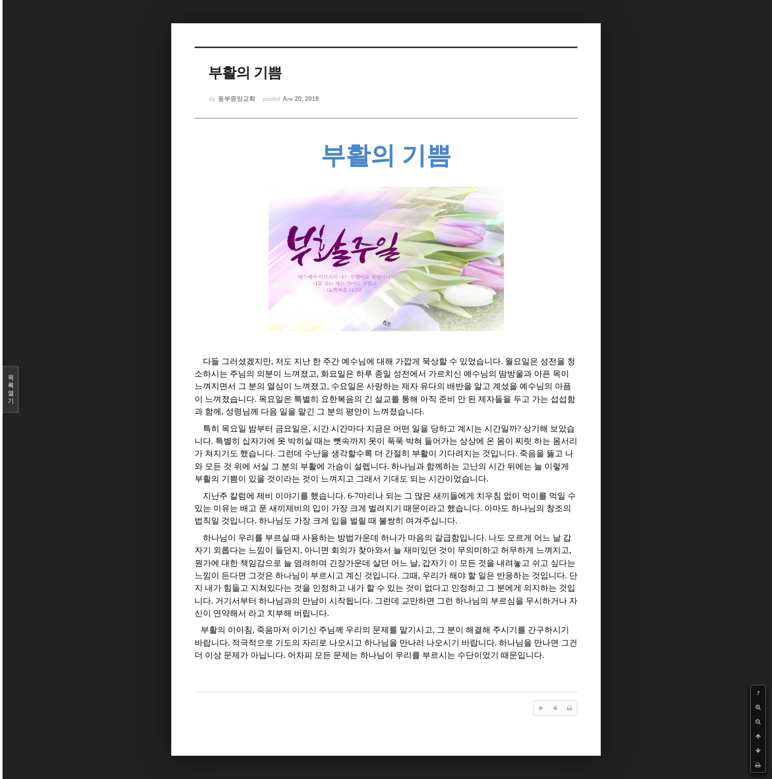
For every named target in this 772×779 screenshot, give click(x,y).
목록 (11, 389)
